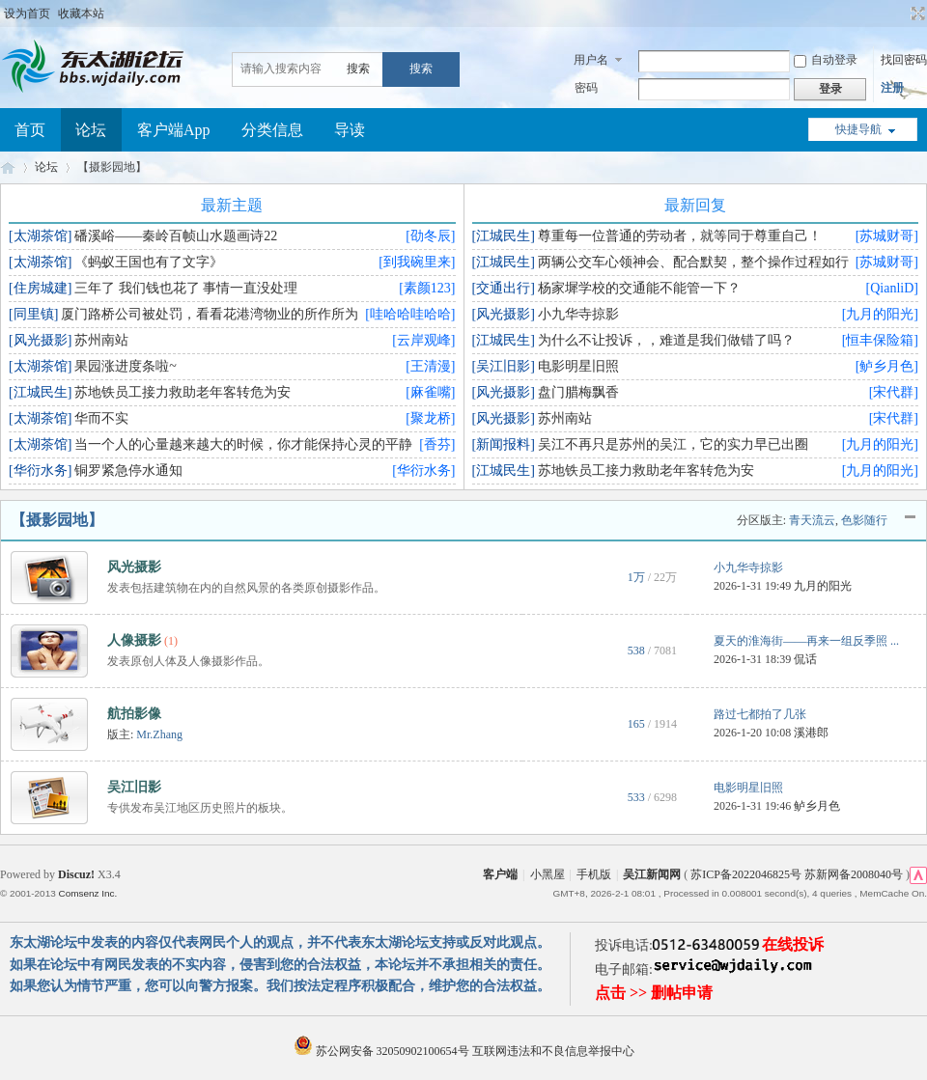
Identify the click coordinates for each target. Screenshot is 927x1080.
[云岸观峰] (423, 340)
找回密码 (904, 60)
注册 (892, 88)
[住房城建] (40, 288)
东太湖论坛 (7, 167)
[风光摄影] (40, 340)
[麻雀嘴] (430, 392)
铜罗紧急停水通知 (128, 470)
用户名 (591, 60)
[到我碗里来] (417, 262)
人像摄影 (134, 640)
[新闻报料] (503, 444)
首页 (29, 130)
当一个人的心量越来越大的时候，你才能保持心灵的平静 (243, 444)
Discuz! (76, 874)
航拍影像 (134, 713)
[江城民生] (40, 392)
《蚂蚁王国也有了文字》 (148, 262)
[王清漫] (430, 366)
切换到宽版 (916, 13)
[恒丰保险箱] (880, 340)
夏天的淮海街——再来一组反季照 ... (806, 641)
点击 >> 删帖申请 (654, 992)
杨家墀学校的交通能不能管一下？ (639, 288)
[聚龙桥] (430, 418)
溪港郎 (811, 732)
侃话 (805, 659)
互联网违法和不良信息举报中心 (553, 1051)
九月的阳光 (823, 586)
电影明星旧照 (578, 366)
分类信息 (272, 130)
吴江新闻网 (652, 874)
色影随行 (864, 520)
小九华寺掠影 (578, 314)
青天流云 (812, 520)
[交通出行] (503, 288)
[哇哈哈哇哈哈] (410, 314)
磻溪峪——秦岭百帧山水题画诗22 (175, 236)
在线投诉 (793, 944)
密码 (586, 88)
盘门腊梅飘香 (578, 392)
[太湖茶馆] (40, 236)
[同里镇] (33, 314)
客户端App (174, 130)
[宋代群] (893, 392)
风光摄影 (134, 567)
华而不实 (101, 418)
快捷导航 (858, 129)
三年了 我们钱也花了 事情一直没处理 (185, 288)
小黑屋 (547, 874)
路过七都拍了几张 (760, 714)
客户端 (500, 874)
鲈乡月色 (817, 806)
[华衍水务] (423, 470)
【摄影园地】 (57, 520)
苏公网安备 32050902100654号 (383, 1051)
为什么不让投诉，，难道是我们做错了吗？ (666, 340)
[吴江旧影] (503, 366)
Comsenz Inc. (87, 893)
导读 (349, 130)
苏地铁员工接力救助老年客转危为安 (182, 392)
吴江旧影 (134, 787)
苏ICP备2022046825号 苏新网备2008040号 (796, 874)
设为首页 (27, 13)
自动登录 (825, 60)
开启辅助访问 (900, 13)
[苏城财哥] (887, 236)
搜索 (358, 68)
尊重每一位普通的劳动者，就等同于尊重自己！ (680, 236)
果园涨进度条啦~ (125, 366)
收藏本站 (81, 13)
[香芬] (437, 444)
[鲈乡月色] (887, 366)
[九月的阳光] (880, 314)
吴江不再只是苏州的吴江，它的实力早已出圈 (673, 444)
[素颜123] (427, 288)
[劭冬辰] (430, 236)
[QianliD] (892, 288)
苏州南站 (101, 340)
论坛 (90, 130)
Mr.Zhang (159, 734)
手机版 (593, 874)
